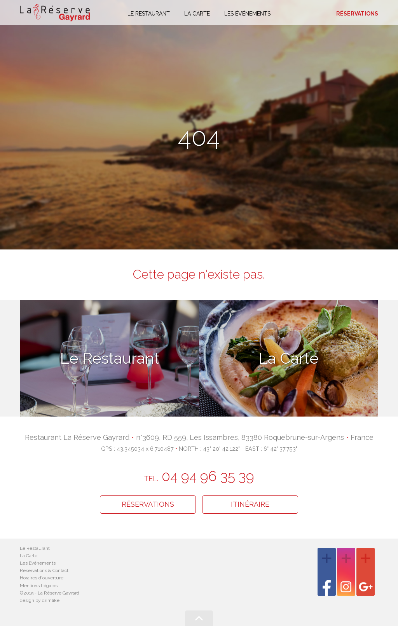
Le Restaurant (35, 548)
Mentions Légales (39, 585)
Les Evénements (38, 563)
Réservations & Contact (44, 570)
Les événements (247, 13)
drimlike (50, 600)
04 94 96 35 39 (199, 476)
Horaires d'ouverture (41, 578)
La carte (197, 13)
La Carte (28, 555)
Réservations (357, 13)
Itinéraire (250, 504)
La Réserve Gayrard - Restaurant (55, 12)
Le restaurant (148, 13)
